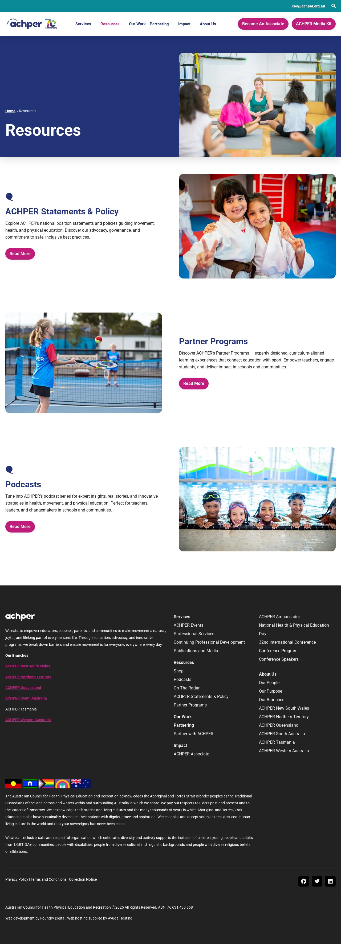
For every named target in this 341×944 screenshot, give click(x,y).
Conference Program (278, 650)
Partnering (159, 24)
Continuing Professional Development (209, 642)
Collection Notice (83, 879)
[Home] (32, 24)
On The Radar (187, 688)
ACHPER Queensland (23, 687)
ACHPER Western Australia (28, 720)
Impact (184, 24)
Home (10, 111)
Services (83, 24)
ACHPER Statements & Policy (201, 696)
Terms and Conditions (49, 879)
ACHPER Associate (191, 753)
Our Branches (271, 699)
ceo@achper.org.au (308, 6)
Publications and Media (196, 650)
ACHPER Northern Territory (28, 677)
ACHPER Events (188, 625)
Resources (110, 24)
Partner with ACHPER (193, 733)
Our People (269, 682)
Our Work (137, 24)
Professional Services (194, 633)
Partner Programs (190, 705)
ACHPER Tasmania (277, 742)
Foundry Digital (52, 918)
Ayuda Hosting (120, 918)
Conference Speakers (279, 659)
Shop (179, 670)
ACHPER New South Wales (27, 666)
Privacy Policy (16, 879)
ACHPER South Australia (26, 698)
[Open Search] (333, 6)
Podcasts (182, 679)
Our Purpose (270, 691)
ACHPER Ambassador (279, 616)
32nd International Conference (287, 642)
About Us (208, 24)
